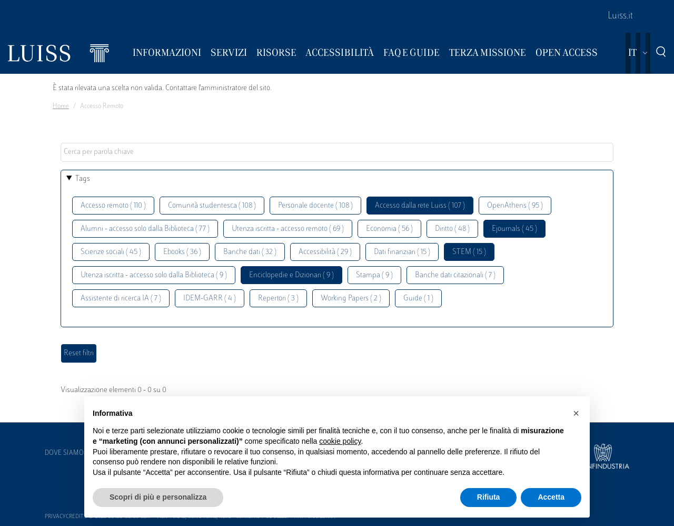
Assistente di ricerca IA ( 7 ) (121, 299)
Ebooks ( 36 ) (182, 252)
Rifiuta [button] (488, 497)
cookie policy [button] (340, 441)
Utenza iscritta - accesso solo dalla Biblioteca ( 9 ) (154, 275)
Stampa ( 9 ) (374, 275)
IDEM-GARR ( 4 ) (209, 299)
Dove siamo (64, 453)
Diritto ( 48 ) (452, 229)
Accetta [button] (551, 497)
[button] (576, 413)
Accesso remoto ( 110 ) (113, 206)
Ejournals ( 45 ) (514, 229)
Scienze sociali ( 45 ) (111, 252)
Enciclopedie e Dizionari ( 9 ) (291, 275)
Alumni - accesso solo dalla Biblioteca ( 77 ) (145, 229)
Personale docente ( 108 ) (315, 206)
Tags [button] (82, 179)
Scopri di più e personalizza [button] (158, 497)
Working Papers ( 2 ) (351, 299)
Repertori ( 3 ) (278, 299)
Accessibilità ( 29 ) (325, 252)
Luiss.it (620, 16)
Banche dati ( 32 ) (249, 252)
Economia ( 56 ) (389, 229)
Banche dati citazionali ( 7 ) (455, 275)
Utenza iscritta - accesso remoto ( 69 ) (288, 229)
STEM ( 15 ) (469, 252)
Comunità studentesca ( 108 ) (212, 206)
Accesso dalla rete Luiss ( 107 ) (420, 206)
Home (61, 106)
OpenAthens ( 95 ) (515, 206)
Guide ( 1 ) (418, 299)
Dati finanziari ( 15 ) (402, 252)
